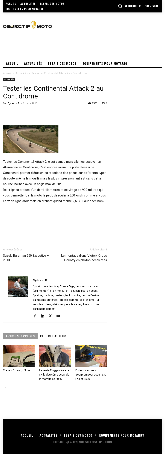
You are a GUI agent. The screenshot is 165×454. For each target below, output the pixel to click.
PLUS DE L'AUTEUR (53, 336)
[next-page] (12, 387)
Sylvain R (14, 103)
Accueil (7, 73)
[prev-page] (5, 387)
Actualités (22, 73)
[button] (129, 6)
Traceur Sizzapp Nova (16, 370)
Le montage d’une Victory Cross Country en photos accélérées (84, 258)
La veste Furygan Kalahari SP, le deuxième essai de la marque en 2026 (54, 374)
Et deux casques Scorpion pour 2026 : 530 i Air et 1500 (90, 374)
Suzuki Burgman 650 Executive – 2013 (26, 258)
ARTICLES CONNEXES (20, 336)
